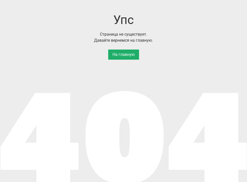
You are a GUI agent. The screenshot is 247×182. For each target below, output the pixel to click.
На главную (124, 54)
